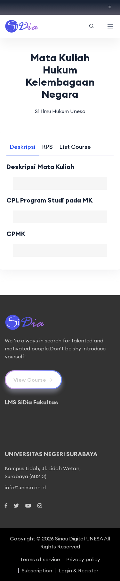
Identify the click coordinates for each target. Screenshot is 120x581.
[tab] (22, 147)
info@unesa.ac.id (25, 487)
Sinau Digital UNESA (79, 538)
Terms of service (40, 559)
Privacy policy (83, 559)
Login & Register (78, 570)
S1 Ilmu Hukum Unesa (60, 111)
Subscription (37, 570)
